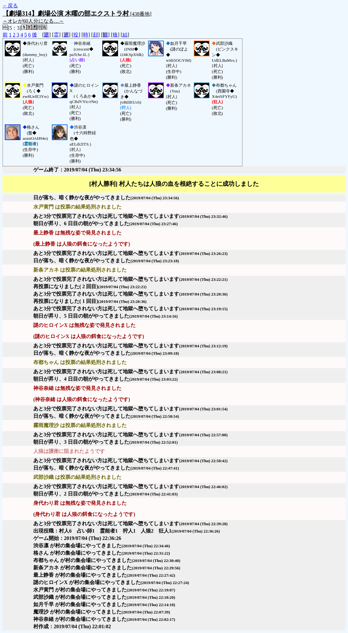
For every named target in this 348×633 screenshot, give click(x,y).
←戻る (10, 5)
